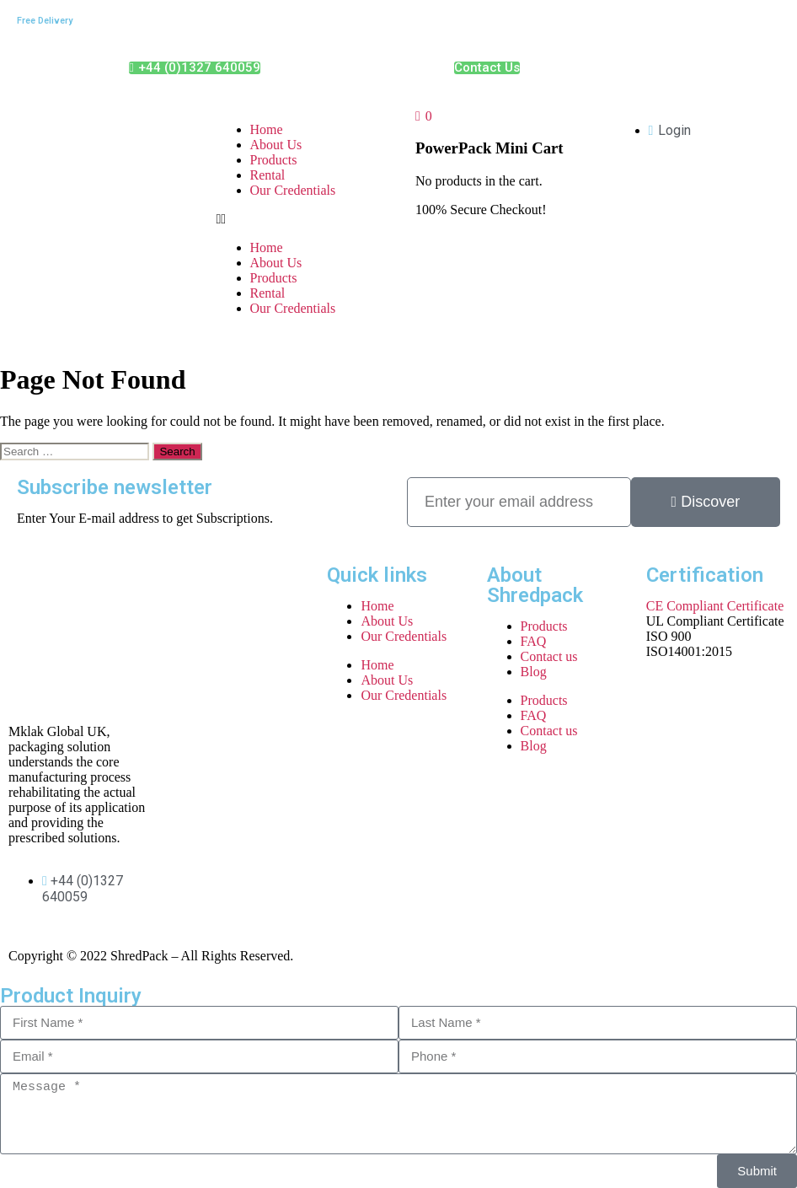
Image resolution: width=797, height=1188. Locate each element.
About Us (276, 144)
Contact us (549, 656)
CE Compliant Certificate (715, 606)
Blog (534, 671)
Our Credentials (293, 190)
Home (266, 129)
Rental (268, 175)
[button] (299, 219)
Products (273, 160)
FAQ (534, 641)
